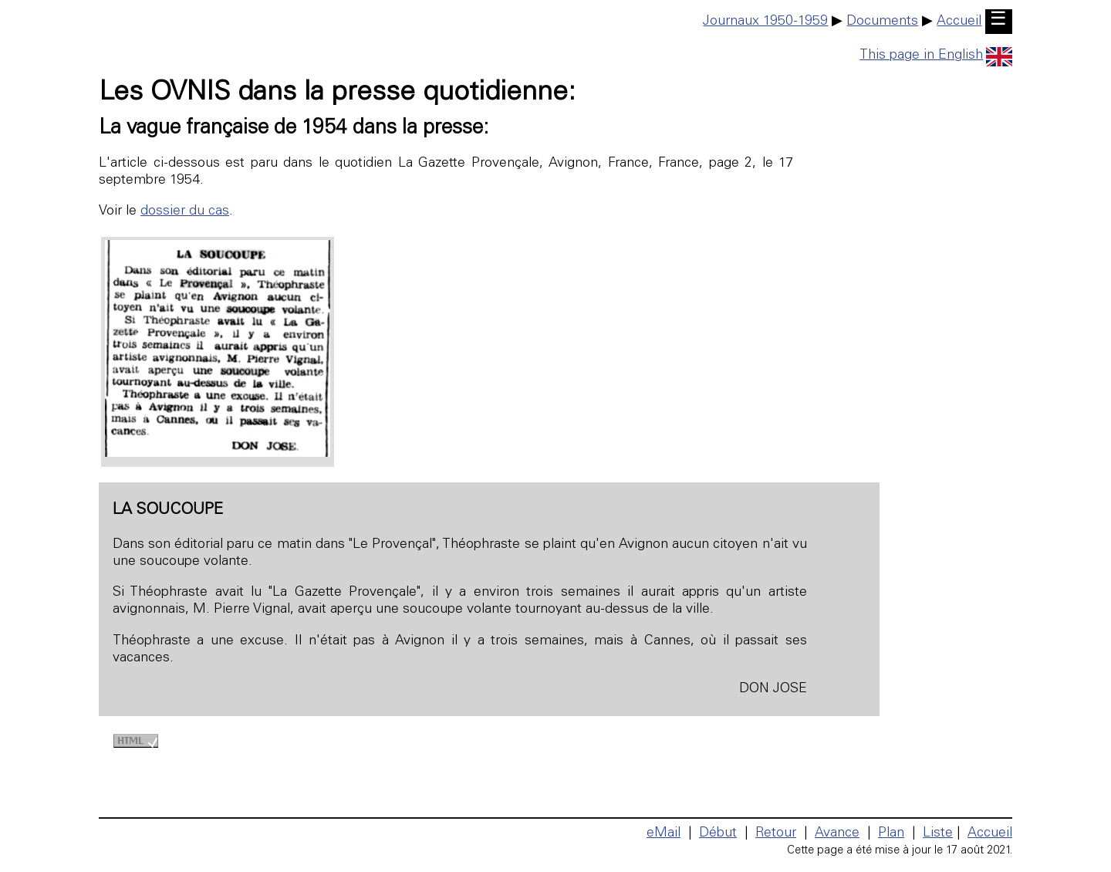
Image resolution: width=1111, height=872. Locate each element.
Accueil (959, 22)
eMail (663, 833)
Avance (837, 833)
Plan (891, 833)
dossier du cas (184, 211)
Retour (775, 833)
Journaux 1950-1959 (765, 22)
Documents (882, 22)
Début (718, 833)
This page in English (935, 56)
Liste (938, 833)
